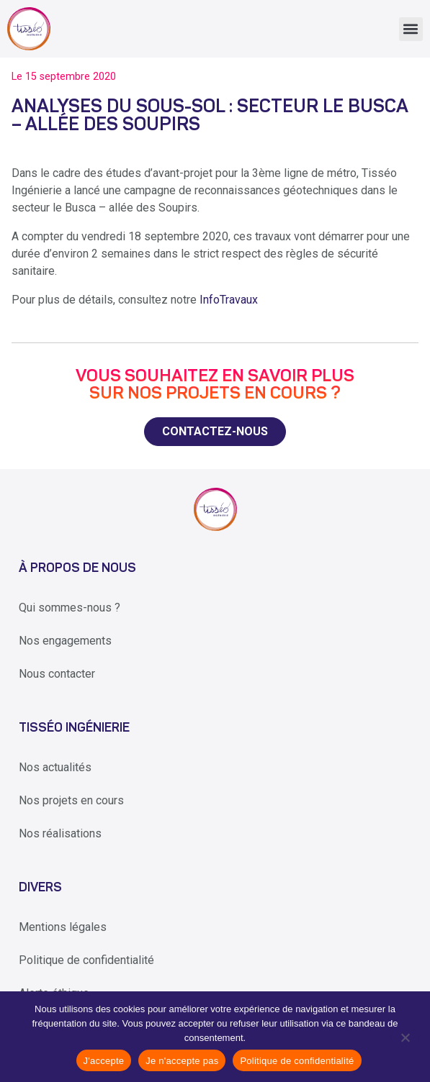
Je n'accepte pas (181, 1060)
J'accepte (104, 1060)
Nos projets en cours (71, 800)
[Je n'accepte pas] (404, 1036)
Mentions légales (63, 927)
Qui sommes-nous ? (69, 607)
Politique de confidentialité (86, 960)
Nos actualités (55, 767)
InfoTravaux (229, 299)
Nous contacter (57, 674)
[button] (411, 29)
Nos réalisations (60, 833)
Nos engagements (65, 640)
